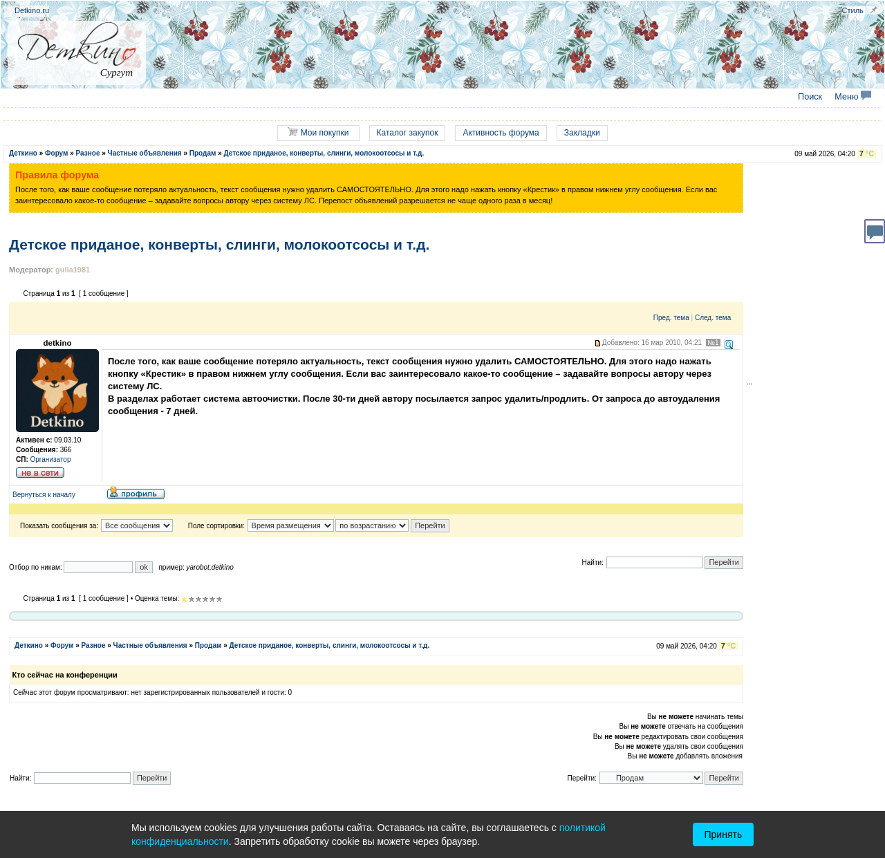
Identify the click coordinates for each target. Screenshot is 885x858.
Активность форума (501, 133)
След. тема (713, 317)
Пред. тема (671, 317)
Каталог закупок (407, 133)
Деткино (23, 153)
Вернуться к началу (43, 494)
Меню (853, 97)
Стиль (853, 10)
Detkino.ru (32, 10)
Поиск (810, 97)
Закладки (582, 133)
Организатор (50, 459)
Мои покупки (318, 132)
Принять (724, 834)
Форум (56, 153)
